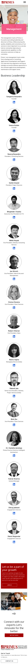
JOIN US (9, 585)
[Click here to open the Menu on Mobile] (24, 2)
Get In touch (14, 635)
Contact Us (9, 661)
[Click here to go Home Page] (8, 2)
